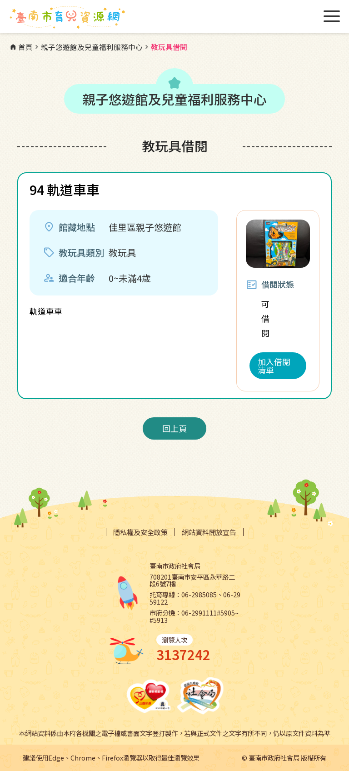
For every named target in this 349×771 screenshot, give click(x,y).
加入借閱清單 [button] (274, 365)
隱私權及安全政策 (140, 532)
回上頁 (174, 428)
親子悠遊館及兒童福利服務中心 (88, 47)
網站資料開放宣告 (209, 532)
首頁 (21, 47)
